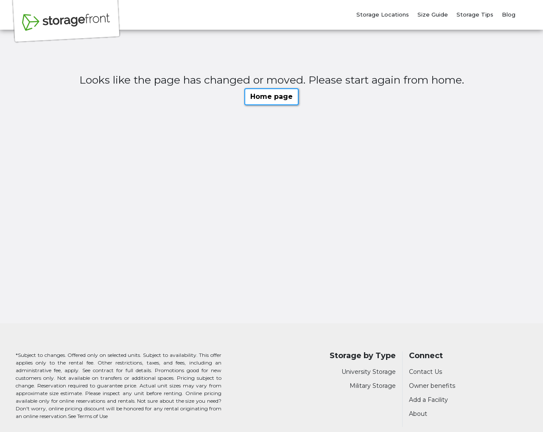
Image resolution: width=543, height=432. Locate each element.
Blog (508, 14)
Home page (271, 97)
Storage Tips (474, 14)
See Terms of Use (88, 416)
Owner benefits (432, 386)
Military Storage (373, 386)
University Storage (368, 372)
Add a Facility (428, 400)
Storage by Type (363, 355)
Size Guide (432, 14)
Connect (426, 355)
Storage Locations (382, 14)
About (418, 414)
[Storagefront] (66, 26)
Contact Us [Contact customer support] (425, 372)
